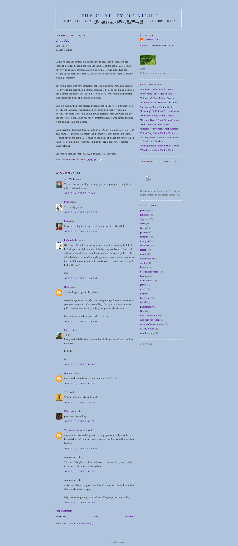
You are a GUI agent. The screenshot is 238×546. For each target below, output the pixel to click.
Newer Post (61, 516)
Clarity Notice (147, 328)
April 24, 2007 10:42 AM (80, 231)
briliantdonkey (71, 239)
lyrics (143, 228)
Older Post (129, 516)
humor (143, 267)
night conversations (150, 315)
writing (143, 263)
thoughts (144, 241)
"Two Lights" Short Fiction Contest (158, 150)
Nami (143, 311)
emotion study (147, 333)
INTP (143, 293)
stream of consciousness (152, 324)
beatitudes (145, 298)
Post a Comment (64, 510)
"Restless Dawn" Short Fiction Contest (159, 120)
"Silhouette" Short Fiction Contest (157, 98)
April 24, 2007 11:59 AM (80, 321)
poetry (143, 210)
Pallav (67, 330)
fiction (143, 214)
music (143, 289)
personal (144, 232)
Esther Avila (70, 411)
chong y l (68, 372)
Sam (66, 220)
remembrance (147, 258)
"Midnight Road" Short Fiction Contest (159, 145)
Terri (66, 391)
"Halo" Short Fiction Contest (154, 124)
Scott (66, 201)
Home (95, 516)
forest (143, 249)
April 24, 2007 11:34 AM (80, 278)
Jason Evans (152, 40)
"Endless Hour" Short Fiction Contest (159, 128)
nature (143, 254)
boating (144, 276)
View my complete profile (156, 45)
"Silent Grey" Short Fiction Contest (158, 133)
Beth (66, 286)
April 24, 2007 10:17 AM (80, 212)
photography (146, 306)
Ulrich (143, 302)
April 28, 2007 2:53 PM (80, 471)
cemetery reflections (150, 319)
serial (143, 223)
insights (144, 236)
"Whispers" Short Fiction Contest (157, 115)
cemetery (144, 245)
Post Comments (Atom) (81, 523)
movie (143, 284)
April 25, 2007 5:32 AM (80, 364)
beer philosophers (149, 271)
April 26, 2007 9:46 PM (80, 421)
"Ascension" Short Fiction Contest (157, 106)
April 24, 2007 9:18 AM (80, 193)
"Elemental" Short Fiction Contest (157, 89)
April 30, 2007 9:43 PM (80, 502)
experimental (146, 280)
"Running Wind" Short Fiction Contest (159, 111)
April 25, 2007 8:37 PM (80, 383)
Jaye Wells (69, 178)
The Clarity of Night (119, 15)
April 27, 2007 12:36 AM (80, 448)
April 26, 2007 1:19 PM (80, 402)
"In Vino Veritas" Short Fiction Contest (159, 102)
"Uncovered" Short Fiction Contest (157, 93)
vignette (144, 219)
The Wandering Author (75, 430)
